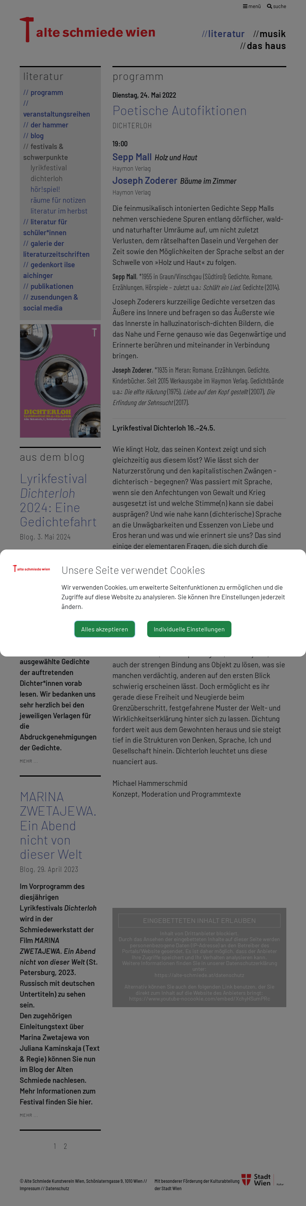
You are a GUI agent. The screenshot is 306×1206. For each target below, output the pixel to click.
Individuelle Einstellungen (189, 629)
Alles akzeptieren (104, 629)
